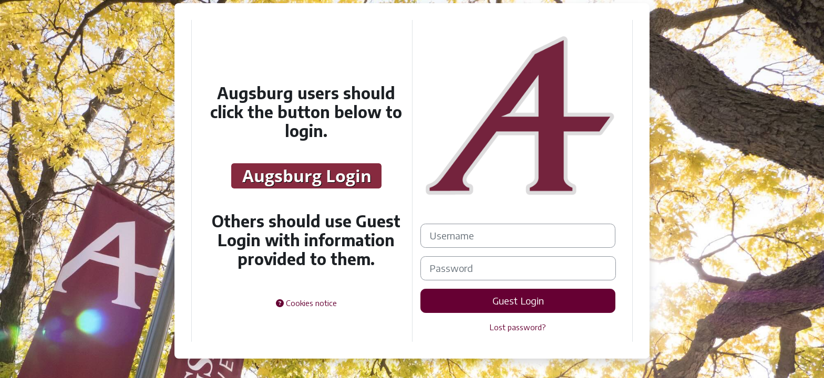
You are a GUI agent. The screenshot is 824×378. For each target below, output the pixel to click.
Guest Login (518, 301)
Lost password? (518, 327)
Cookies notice (306, 303)
